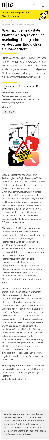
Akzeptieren (25, 434)
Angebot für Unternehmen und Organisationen (18, 21)
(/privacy (14, 414)
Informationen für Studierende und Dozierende (18, 25)
